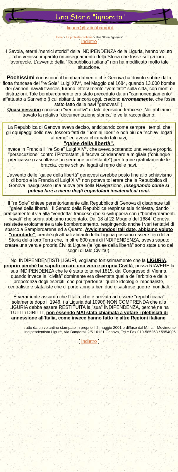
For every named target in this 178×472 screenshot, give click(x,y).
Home (59, 37)
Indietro (89, 41)
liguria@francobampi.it (90, 27)
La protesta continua (79, 37)
